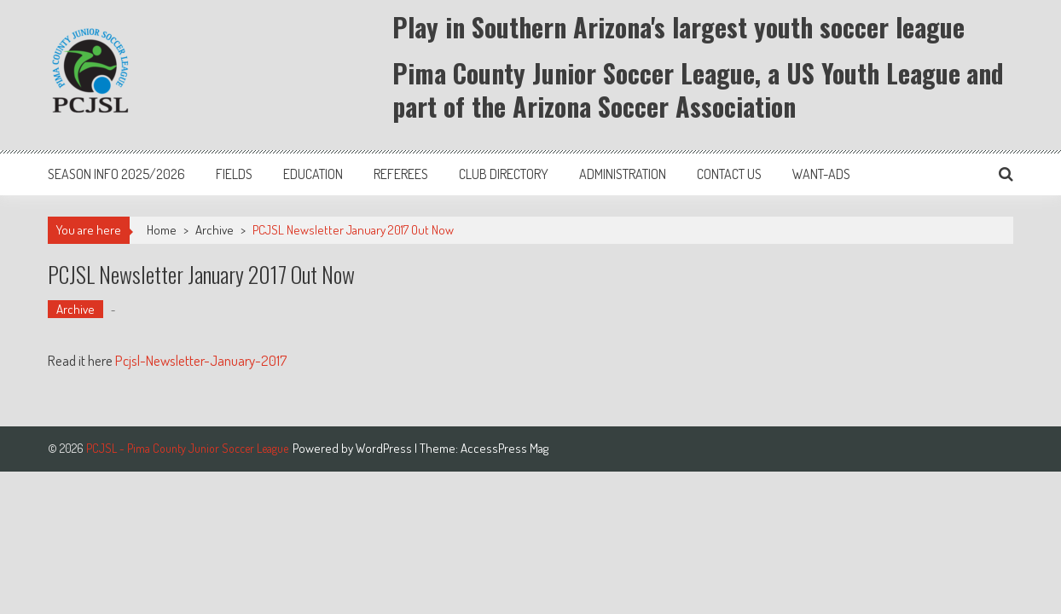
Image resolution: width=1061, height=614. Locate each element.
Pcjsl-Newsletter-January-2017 (201, 360)
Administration (622, 173)
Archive (214, 230)
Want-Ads (821, 173)
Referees (401, 173)
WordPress (385, 448)
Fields (234, 173)
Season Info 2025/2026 (116, 173)
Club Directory (503, 173)
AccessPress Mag (504, 448)
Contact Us (729, 173)
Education (313, 173)
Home (162, 230)
